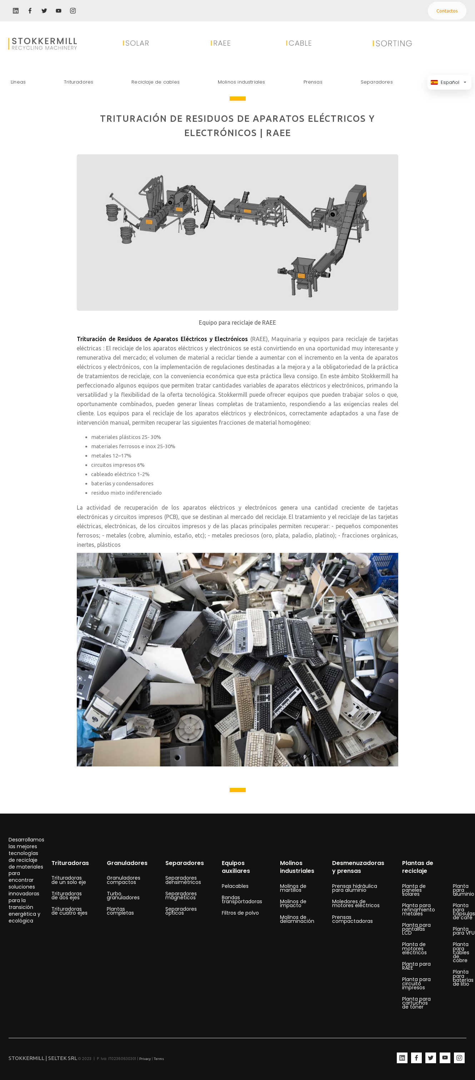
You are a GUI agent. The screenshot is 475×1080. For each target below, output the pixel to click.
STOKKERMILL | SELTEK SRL (43, 1058)
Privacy (145, 1059)
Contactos (447, 10)
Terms (159, 1059)
